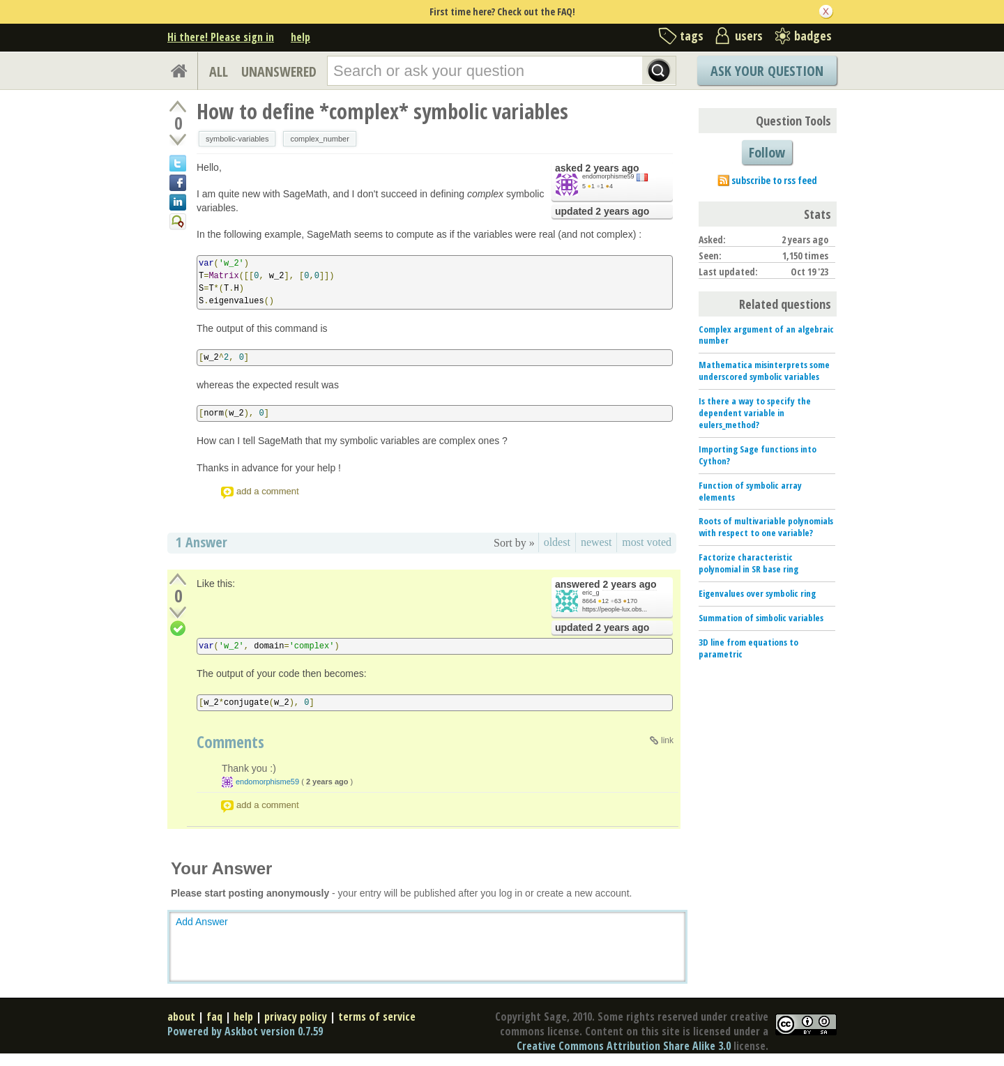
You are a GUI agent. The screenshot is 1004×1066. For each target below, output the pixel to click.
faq (214, 1016)
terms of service (377, 1016)
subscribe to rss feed (774, 180)
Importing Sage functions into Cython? (757, 455)
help (300, 37)
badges (813, 35)
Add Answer (202, 921)
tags (691, 35)
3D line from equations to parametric (748, 648)
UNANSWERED (279, 71)
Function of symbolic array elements (750, 491)
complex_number (319, 139)
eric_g (591, 592)
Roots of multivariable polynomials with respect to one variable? (766, 527)
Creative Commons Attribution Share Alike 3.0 (624, 1045)
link (667, 740)
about (181, 1016)
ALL (218, 71)
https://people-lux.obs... (614, 609)
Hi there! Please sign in (220, 37)
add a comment (267, 491)
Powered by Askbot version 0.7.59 (245, 1031)
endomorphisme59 (608, 176)
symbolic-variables (237, 139)
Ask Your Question (766, 70)
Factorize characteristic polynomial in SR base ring (748, 563)
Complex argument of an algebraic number (766, 335)
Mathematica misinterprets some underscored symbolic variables (764, 370)
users (749, 35)
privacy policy (295, 1016)
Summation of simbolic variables (761, 617)
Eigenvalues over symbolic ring (757, 593)
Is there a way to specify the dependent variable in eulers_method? (755, 413)
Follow (767, 152)
